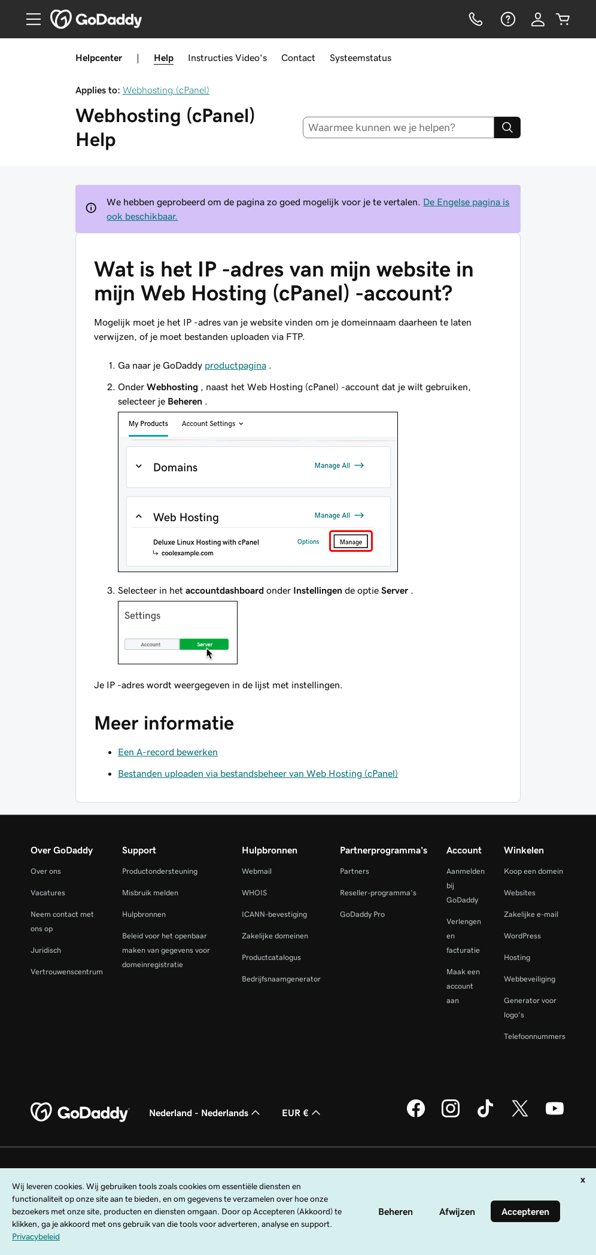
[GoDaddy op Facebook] (416, 1115)
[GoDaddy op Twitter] (520, 1115)
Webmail (257, 871)
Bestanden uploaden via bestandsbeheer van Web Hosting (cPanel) (258, 773)
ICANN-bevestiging (274, 914)
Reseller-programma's (378, 893)
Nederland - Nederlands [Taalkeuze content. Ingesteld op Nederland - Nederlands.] (206, 1112)
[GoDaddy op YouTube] (554, 1115)
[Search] (507, 127)
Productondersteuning (159, 871)
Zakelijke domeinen (275, 936)
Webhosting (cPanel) (166, 90)
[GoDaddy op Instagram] (450, 1115)
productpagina (235, 365)
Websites (520, 893)
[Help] (507, 19)
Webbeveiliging (529, 979)
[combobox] (398, 127)
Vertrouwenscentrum (67, 972)
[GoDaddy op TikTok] (485, 1115)
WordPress (522, 936)
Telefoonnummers (534, 1036)
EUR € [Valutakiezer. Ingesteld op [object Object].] (302, 1112)
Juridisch (46, 950)
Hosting (517, 957)
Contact (298, 57)
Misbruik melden (150, 893)
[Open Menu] (29, 19)
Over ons (46, 871)
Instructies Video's (227, 57)
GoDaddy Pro (362, 914)
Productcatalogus (271, 957)
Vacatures (48, 893)
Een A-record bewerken (168, 751)
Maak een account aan (463, 986)
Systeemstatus (360, 57)
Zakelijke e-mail (531, 914)
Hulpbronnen (144, 914)
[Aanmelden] (538, 19)
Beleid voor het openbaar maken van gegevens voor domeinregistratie (166, 950)
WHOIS (254, 893)
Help (164, 57)
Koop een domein (533, 871)
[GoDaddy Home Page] (80, 1112)
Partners (354, 871)
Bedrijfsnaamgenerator (281, 979)
